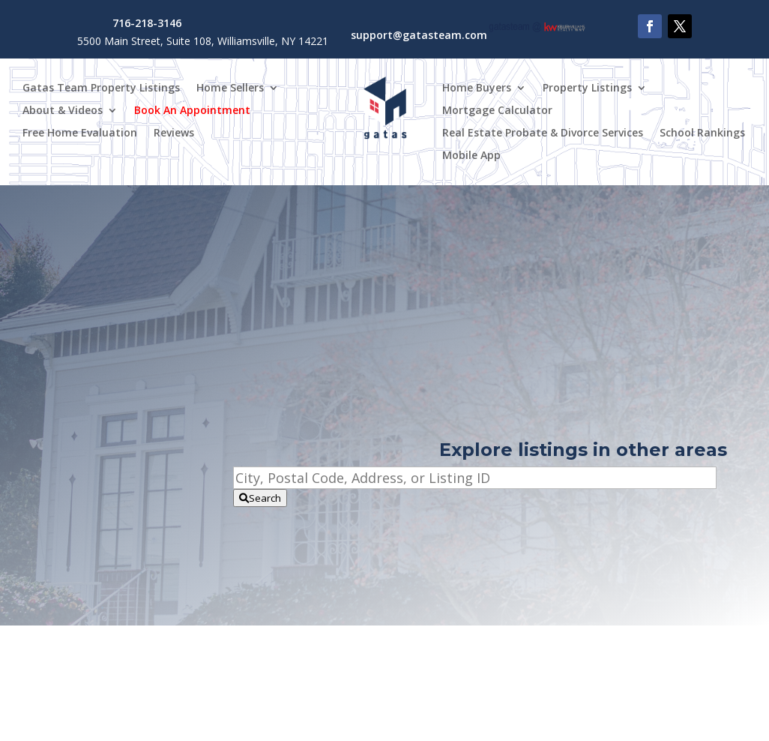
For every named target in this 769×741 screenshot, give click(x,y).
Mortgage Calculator (497, 111)
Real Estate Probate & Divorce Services (542, 134)
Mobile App (471, 156)
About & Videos (62, 111)
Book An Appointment (192, 111)
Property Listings (587, 88)
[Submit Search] (260, 498)
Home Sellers (230, 88)
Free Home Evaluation (79, 134)
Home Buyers (476, 88)
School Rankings (702, 134)
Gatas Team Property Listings (101, 88)
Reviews (174, 134)
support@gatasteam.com (419, 35)
